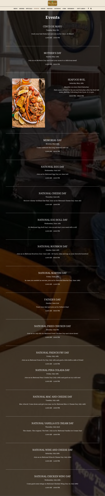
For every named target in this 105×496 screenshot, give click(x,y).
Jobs (64, 8)
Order (43, 8)
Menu (16, 8)
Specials (29, 8)
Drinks (21, 8)
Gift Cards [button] (81, 8)
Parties (49, 8)
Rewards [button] (71, 8)
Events (36, 8)
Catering (57, 8)
